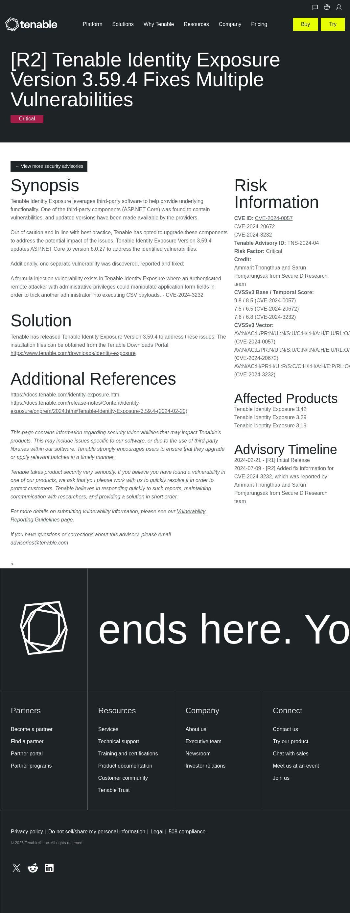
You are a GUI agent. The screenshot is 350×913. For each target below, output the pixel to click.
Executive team (204, 741)
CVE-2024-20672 (254, 226)
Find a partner (27, 741)
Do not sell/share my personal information (96, 831)
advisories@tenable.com (39, 542)
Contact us (285, 729)
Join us (281, 778)
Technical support (118, 741)
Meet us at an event (296, 766)
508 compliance (187, 831)
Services (108, 729)
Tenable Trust (114, 790)
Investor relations (206, 766)
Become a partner (32, 729)
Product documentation (125, 766)
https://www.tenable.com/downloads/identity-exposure (73, 353)
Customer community (123, 778)
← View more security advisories (49, 166)
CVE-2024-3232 (253, 235)
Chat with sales (291, 753)
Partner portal (27, 753)
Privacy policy (27, 831)
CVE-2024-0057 (274, 218)
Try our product (290, 741)
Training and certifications (128, 753)
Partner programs (31, 766)
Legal (157, 831)
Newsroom (198, 753)
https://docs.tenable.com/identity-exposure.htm (65, 394)
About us (196, 729)
